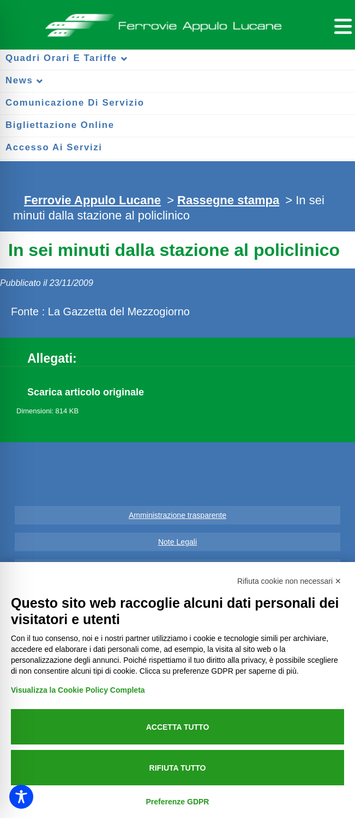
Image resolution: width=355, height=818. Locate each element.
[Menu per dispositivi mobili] (341, 25)
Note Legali (177, 542)
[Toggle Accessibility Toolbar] (21, 797)
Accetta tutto (177, 727)
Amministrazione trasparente (177, 515)
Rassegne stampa (228, 200)
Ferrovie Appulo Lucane (177, 22)
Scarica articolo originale (85, 392)
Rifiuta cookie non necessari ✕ (289, 581)
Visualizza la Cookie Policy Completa (78, 690)
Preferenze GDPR (177, 801)
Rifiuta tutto (177, 768)
